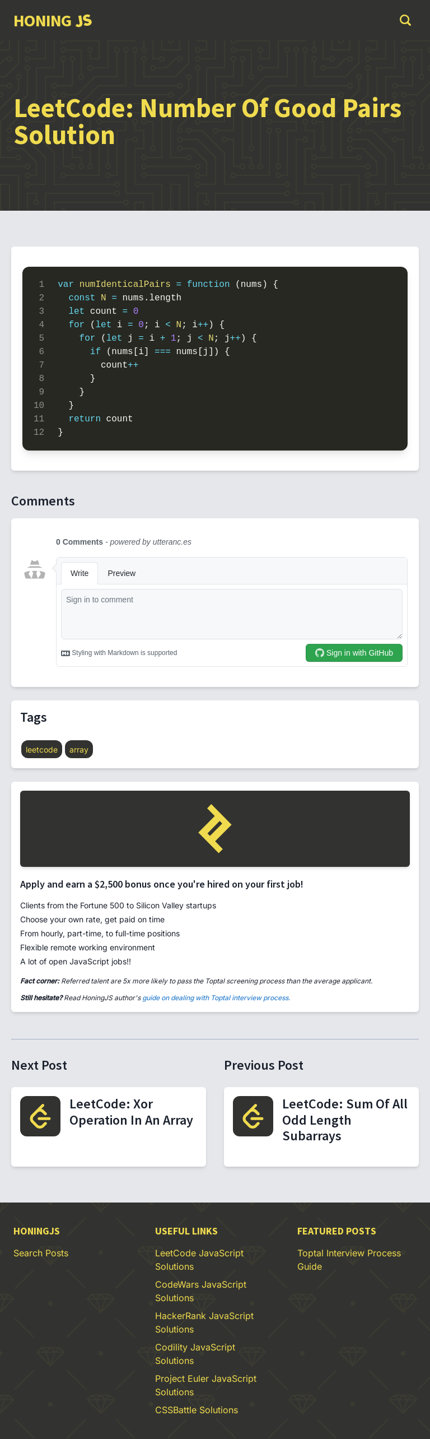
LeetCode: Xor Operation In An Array (131, 1112)
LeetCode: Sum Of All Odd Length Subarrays (345, 1120)
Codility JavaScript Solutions (195, 1353)
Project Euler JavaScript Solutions (205, 1385)
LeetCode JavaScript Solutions (199, 1259)
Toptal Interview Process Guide (349, 1259)
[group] (52, 20)
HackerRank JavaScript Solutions (204, 1322)
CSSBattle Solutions (196, 1409)
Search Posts (40, 1253)
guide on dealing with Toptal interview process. (216, 998)
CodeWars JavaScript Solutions (200, 1291)
